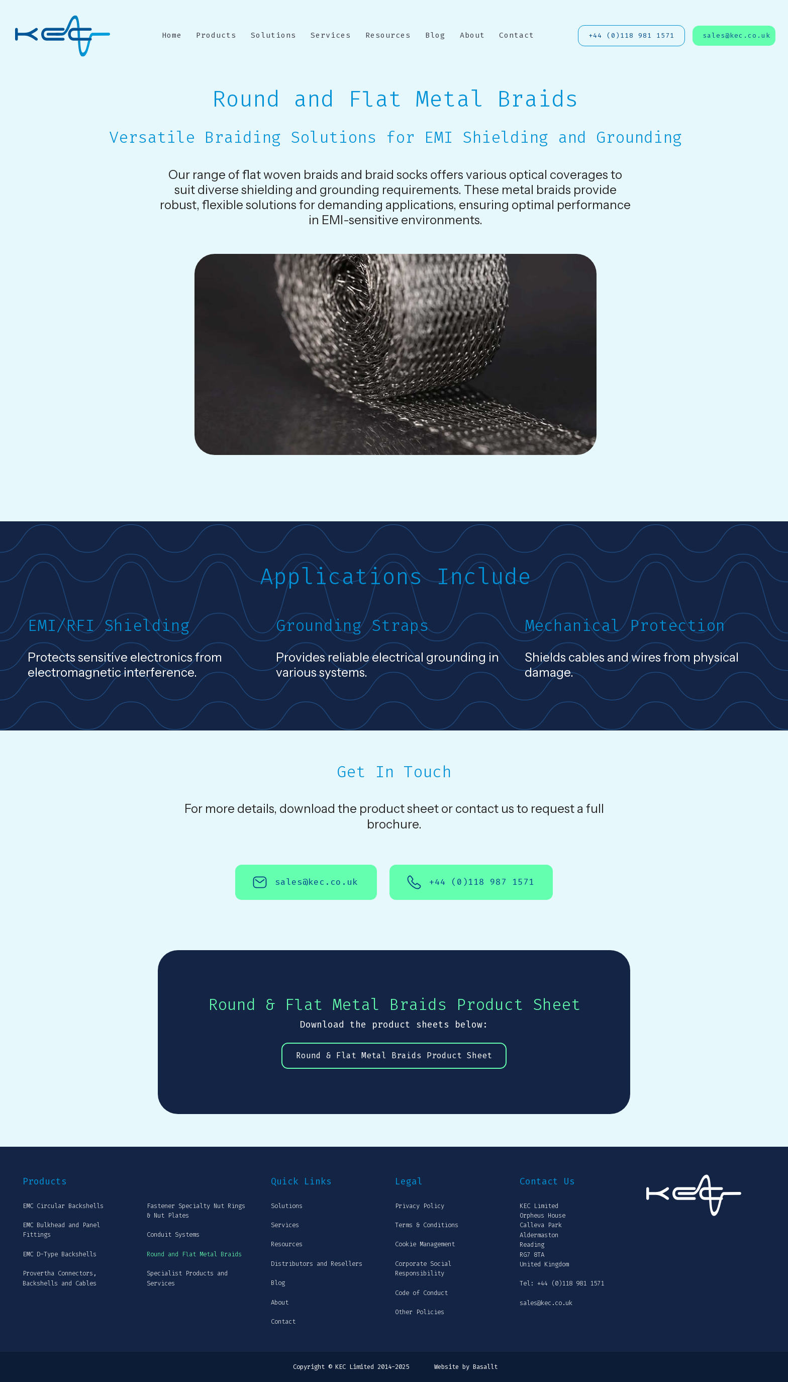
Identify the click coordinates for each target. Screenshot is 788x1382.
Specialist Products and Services (187, 1278)
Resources (388, 35)
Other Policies (419, 1312)
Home (172, 35)
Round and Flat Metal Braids (194, 1254)
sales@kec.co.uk (736, 35)
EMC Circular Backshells (63, 1206)
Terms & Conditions (426, 1225)
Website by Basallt (466, 1367)
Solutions (273, 35)
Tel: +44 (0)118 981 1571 (562, 1283)
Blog (435, 35)
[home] (63, 36)
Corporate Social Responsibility (423, 1268)
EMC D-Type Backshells (59, 1254)
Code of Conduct (421, 1293)
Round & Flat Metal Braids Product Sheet (394, 1055)
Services (331, 35)
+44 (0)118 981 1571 (631, 35)
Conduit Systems (173, 1235)
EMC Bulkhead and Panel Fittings (61, 1230)
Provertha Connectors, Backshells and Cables (59, 1278)
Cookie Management (425, 1244)
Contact (516, 35)
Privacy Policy (419, 1206)
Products (216, 35)
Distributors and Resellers (316, 1264)
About (472, 35)
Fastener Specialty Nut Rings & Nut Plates (196, 1211)
